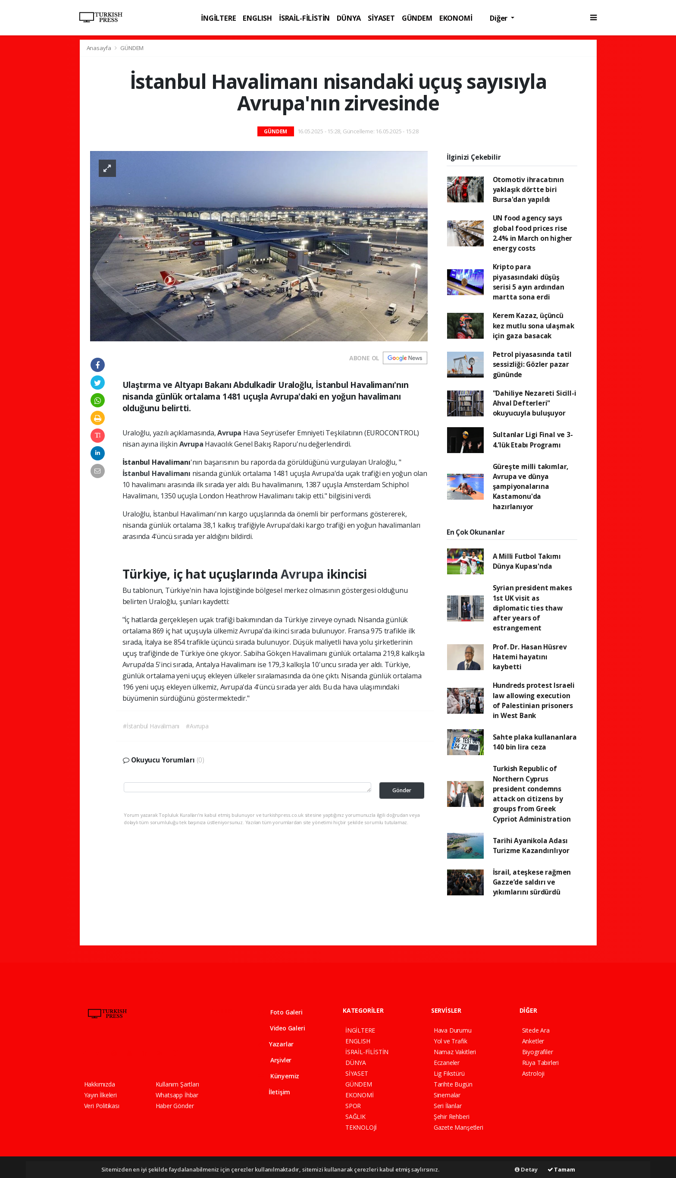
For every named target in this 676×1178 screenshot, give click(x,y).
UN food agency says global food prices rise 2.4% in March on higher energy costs (533, 233)
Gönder (401, 790)
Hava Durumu (453, 1030)
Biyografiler (537, 1052)
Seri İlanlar (448, 1106)
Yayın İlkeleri (100, 1095)
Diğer (499, 18)
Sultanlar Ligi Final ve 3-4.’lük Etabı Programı (533, 439)
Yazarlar (276, 1044)
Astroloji (533, 1073)
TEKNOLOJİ (361, 1127)
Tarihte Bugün (453, 1084)
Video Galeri (281, 1028)
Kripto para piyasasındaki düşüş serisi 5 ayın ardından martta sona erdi (528, 282)
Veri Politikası (101, 1106)
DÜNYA (349, 18)
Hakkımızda (99, 1084)
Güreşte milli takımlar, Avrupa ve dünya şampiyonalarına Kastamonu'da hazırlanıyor (531, 486)
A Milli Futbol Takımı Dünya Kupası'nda (527, 561)
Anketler (533, 1041)
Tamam (561, 1169)
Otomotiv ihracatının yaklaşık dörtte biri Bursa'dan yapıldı (528, 190)
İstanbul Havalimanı (157, 473)
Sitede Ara (536, 1030)
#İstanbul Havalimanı (151, 726)
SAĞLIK (355, 1116)
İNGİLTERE (218, 18)
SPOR (353, 1106)
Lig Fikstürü (449, 1073)
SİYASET (381, 18)
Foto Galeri (280, 1012)
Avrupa (230, 433)
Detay (526, 1169)
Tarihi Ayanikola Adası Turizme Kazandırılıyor (531, 845)
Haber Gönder (175, 1106)
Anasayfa (100, 48)
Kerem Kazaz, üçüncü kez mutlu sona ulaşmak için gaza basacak (533, 325)
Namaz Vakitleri (455, 1052)
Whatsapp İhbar (177, 1095)
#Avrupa (197, 726)
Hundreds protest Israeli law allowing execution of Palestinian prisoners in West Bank (534, 700)
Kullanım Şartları (177, 1084)
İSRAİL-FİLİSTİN (304, 18)
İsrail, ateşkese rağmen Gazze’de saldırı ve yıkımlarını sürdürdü (532, 882)
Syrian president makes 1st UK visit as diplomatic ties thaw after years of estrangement (532, 608)
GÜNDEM (417, 18)
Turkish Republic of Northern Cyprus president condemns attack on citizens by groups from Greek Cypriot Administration (532, 793)
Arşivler (274, 1060)
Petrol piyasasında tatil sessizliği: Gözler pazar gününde (532, 364)
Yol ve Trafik (450, 1041)
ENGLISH (257, 18)
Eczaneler (447, 1062)
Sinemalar (447, 1095)
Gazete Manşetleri (458, 1127)
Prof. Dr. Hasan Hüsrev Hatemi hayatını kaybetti (530, 657)
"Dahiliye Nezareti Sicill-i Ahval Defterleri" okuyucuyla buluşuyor (534, 403)
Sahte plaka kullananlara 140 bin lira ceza (535, 742)
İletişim (274, 1092)
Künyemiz (278, 1076)
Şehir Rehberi (451, 1116)
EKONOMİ (456, 18)
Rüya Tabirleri (540, 1062)
